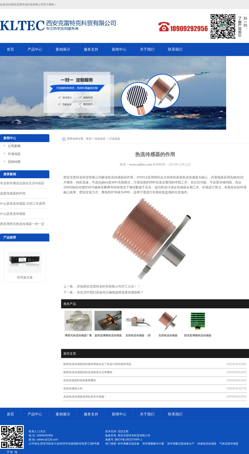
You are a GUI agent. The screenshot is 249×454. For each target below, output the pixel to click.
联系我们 (175, 49)
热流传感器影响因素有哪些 (79, 380)
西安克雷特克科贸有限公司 (27, 4)
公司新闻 (14, 146)
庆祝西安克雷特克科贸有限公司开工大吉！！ (108, 286)
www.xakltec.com (140, 164)
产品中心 (35, 49)
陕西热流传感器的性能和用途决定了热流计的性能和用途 (97, 364)
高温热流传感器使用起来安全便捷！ (85, 396)
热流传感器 (116, 177)
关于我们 (147, 49)
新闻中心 (119, 49)
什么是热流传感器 (12, 213)
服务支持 (91, 49)
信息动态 (100, 138)
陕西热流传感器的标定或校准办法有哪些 (87, 372)
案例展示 (63, 49)
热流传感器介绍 (72, 388)
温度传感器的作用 (12, 193)
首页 (10, 49)
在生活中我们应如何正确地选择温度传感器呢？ (110, 292)
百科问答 (14, 162)
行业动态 (14, 154)
